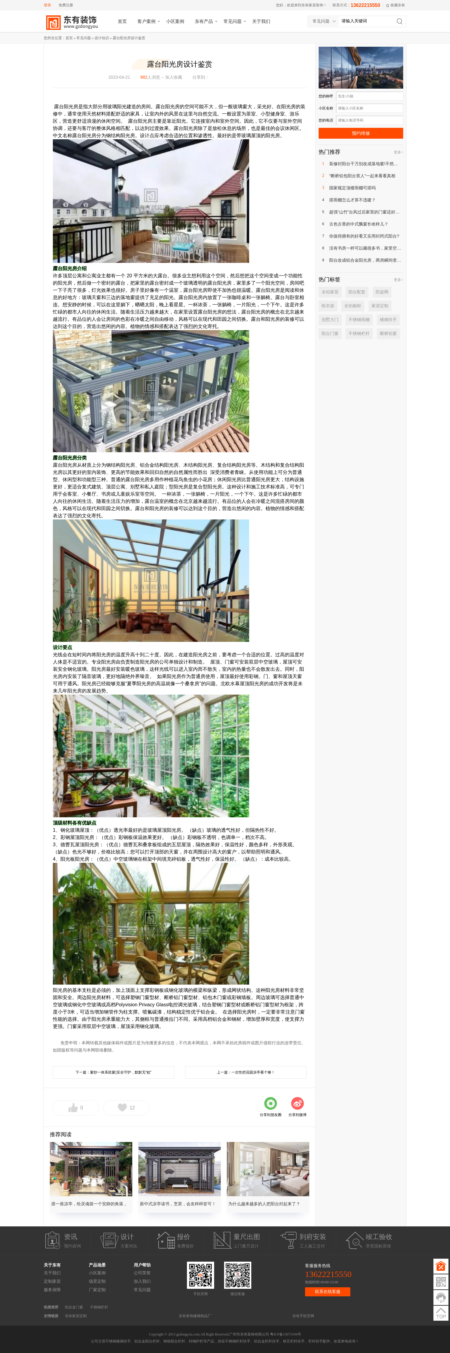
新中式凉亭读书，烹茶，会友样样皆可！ (178, 1203)
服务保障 (52, 1290)
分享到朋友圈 (270, 1115)
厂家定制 (97, 1290)
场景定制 (97, 1281)
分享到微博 (297, 1115)
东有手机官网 (303, 1316)
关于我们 (261, 21)
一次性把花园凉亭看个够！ (253, 1072)
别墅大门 (330, 319)
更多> (398, 152)
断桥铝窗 (388, 333)
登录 (47, 5)
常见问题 (232, 21)
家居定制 (379, 306)
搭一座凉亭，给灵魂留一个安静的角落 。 (90, 1203)
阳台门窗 (330, 333)
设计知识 (102, 38)
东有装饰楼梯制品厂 (195, 1316)
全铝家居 (330, 292)
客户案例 (146, 21)
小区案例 (175, 21)
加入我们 (142, 1281)
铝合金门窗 (74, 1307)
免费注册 (66, 5)
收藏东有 (398, 5)
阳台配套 (357, 292)
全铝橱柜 (352, 306)
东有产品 (204, 21)
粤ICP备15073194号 (285, 1334)
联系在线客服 (327, 1291)
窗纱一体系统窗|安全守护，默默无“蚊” (120, 1072)
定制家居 (52, 1281)
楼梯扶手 (388, 319)
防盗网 (382, 292)
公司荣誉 (142, 1273)
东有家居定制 (76, 1316)
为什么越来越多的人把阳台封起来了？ (264, 1203)
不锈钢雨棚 (359, 319)
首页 (122, 21)
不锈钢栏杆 (359, 333)
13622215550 (365, 5)
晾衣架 (328, 306)
